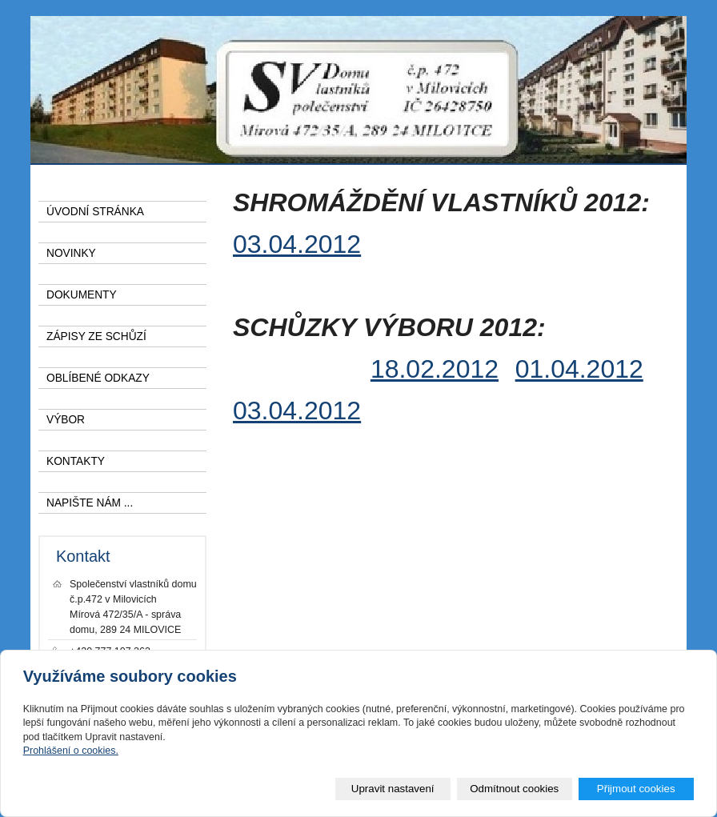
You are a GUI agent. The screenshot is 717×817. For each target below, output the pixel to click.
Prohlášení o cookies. (70, 750)
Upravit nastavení (393, 789)
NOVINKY (71, 253)
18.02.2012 (435, 368)
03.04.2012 (297, 244)
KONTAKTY (75, 461)
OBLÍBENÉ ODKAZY (98, 378)
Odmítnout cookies (514, 789)
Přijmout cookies (636, 789)
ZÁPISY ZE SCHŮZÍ (96, 336)
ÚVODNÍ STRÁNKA (95, 212)
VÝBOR (65, 420)
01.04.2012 (579, 368)
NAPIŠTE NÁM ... (89, 503)
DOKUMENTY (81, 295)
